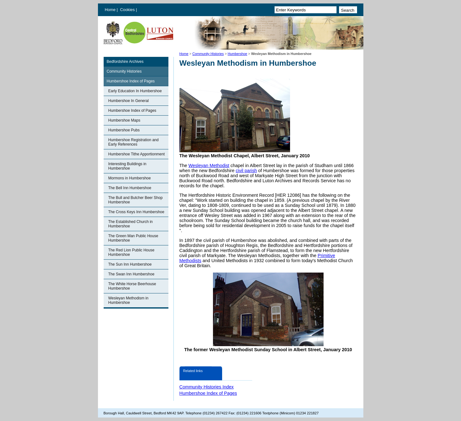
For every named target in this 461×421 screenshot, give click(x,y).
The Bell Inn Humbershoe (129, 188)
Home (110, 9)
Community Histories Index (206, 386)
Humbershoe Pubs (124, 130)
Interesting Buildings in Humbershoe (127, 166)
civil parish (246, 170)
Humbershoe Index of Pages (131, 81)
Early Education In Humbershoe (135, 91)
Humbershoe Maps (124, 120)
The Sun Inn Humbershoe (130, 264)
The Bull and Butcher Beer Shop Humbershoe (135, 199)
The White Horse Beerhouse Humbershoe (132, 286)
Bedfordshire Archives (125, 61)
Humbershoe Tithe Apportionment (136, 154)
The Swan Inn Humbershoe (131, 274)
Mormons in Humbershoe (129, 178)
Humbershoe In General (128, 101)
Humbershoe (237, 54)
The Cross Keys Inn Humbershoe (136, 212)
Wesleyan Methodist (208, 165)
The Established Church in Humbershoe (130, 224)
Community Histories (208, 54)
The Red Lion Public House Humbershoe (131, 252)
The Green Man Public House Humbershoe (133, 238)
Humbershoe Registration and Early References (133, 142)
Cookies (128, 9)
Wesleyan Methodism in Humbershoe (128, 300)
